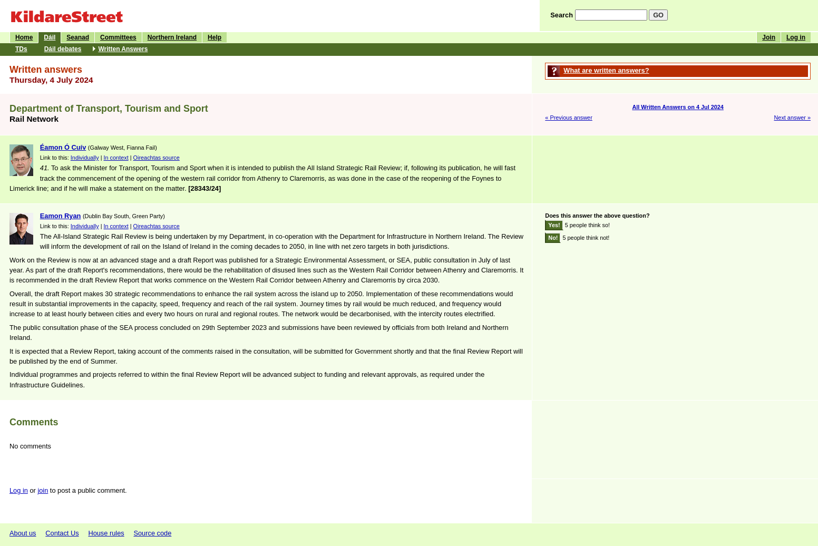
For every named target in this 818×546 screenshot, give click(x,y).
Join (768, 37)
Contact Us (62, 533)
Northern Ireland (172, 37)
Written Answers (123, 49)
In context (116, 157)
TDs (21, 49)
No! (553, 238)
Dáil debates (63, 49)
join (42, 490)
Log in (795, 37)
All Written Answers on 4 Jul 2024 (677, 107)
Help (214, 37)
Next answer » (792, 117)
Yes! (554, 225)
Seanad (77, 37)
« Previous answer (568, 117)
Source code (152, 533)
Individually (85, 157)
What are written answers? (606, 70)
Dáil (49, 37)
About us (22, 533)
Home (24, 37)
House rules (106, 533)
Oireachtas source (156, 157)
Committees (118, 37)
